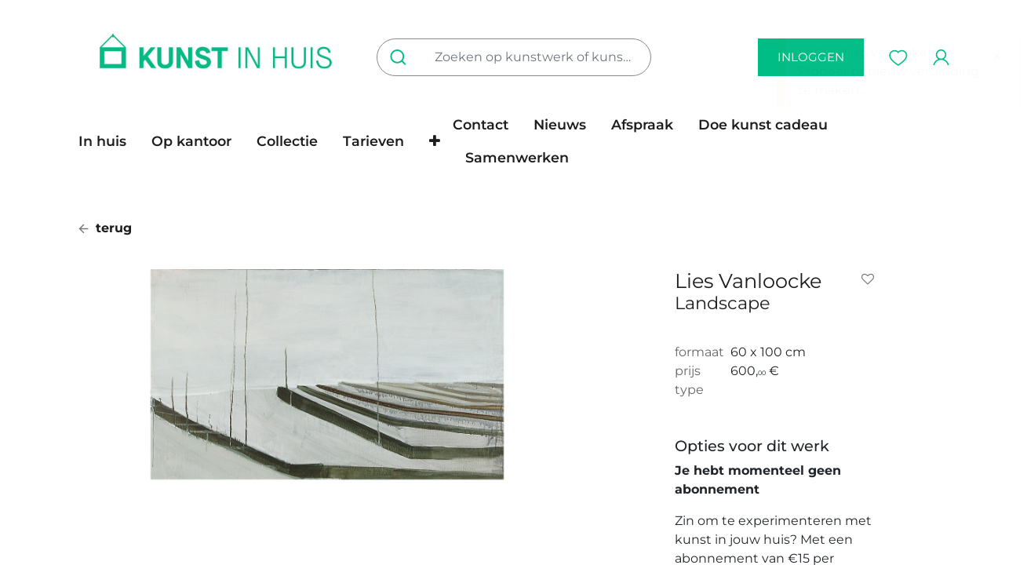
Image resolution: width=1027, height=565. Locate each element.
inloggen (811, 56)
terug (105, 228)
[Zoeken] (401, 57)
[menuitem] (108, 141)
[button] (435, 141)
